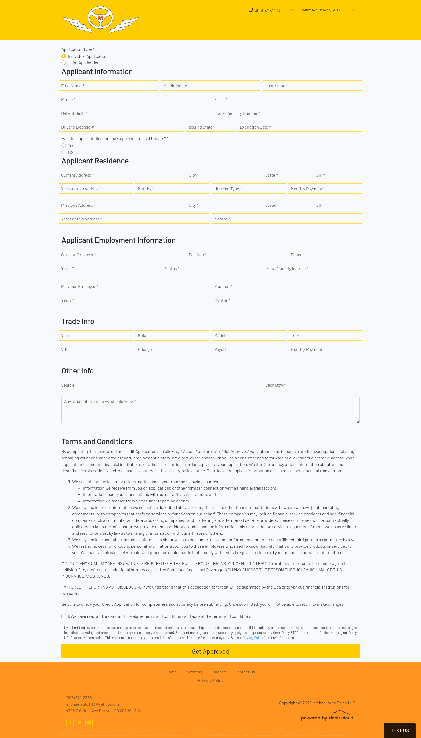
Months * (146, 188)
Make (142, 335)
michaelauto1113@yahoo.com (92, 704)
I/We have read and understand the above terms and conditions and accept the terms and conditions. (160, 616)
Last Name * (276, 85)
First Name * (72, 85)
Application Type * (78, 49)
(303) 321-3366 (264, 10)
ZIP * (320, 174)
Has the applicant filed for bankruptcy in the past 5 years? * (115, 138)
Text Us (400, 730)
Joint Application (84, 62)
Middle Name (175, 85)
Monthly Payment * (308, 188)
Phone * (68, 99)
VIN (64, 349)
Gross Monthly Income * (286, 268)
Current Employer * (78, 254)
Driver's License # (77, 126)
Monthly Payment (306, 349)
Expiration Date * (255, 126)
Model (219, 335)
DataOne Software (144, 735)
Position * (197, 254)
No (70, 151)
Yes (71, 145)
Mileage (145, 349)
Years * (67, 268)
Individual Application (87, 56)
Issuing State (201, 126)
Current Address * (77, 174)
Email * (220, 99)
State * (271, 174)
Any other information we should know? (100, 401)
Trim (295, 335)
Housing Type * (228, 188)
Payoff (220, 349)
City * (193, 174)
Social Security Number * (237, 113)
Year (65, 335)
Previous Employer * (79, 286)
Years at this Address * (81, 188)
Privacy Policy (253, 638)
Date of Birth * (74, 113)
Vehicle (68, 384)
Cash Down (275, 384)
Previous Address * (78, 205)
